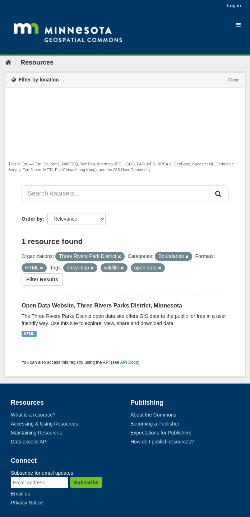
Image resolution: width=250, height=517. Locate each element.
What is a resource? (33, 415)
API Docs (129, 362)
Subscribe (86, 482)
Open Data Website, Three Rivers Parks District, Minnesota (102, 305)
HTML (29, 334)
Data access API (29, 442)
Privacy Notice (27, 503)
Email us (20, 494)
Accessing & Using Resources (44, 424)
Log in (234, 5)
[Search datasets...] (115, 193)
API (106, 362)
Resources (37, 62)
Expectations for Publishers (160, 433)
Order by (32, 219)
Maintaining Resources (36, 433)
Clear (233, 80)
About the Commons (153, 415)
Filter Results (42, 279)
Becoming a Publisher (154, 424)
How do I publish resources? (162, 442)
